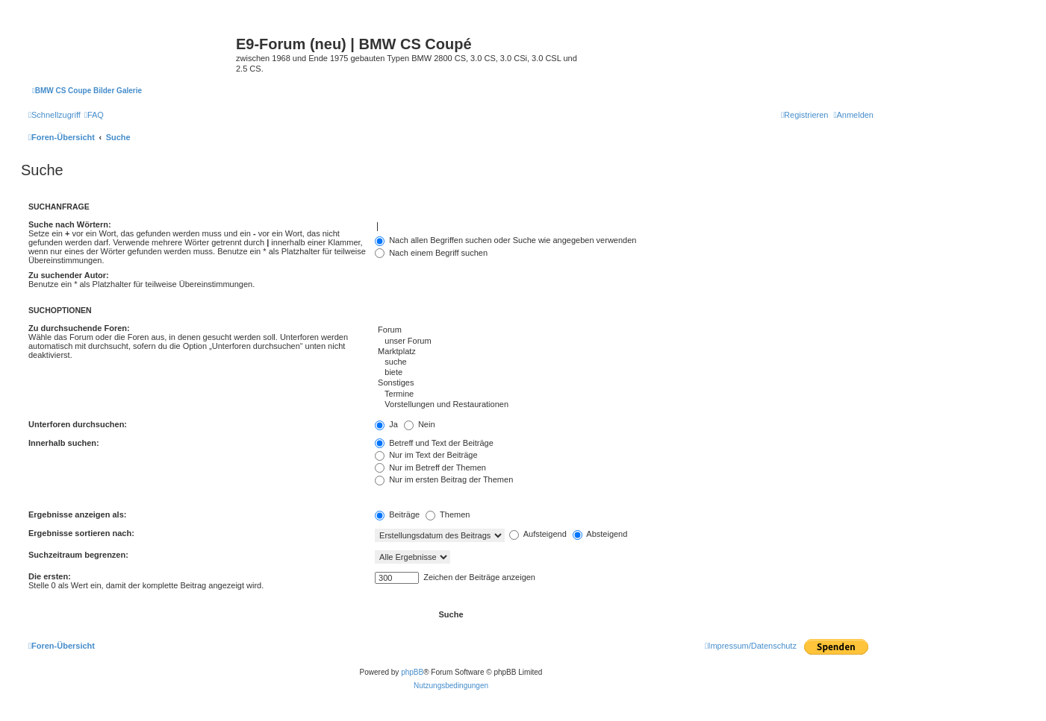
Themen (448, 514)
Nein (419, 424)
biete (624, 373)
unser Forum (624, 341)
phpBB (412, 672)
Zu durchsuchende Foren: (79, 328)
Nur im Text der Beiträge (426, 454)
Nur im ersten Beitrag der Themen (444, 479)
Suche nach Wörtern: (69, 224)
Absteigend (600, 533)
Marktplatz (624, 352)
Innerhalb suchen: (63, 442)
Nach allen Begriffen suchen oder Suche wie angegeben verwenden (505, 240)
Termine (624, 394)
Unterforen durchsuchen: (77, 424)
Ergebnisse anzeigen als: (77, 514)
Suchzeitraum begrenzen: (78, 554)
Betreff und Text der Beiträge (434, 442)
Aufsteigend (538, 533)
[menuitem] (94, 115)
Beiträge (397, 514)
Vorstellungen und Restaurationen (624, 405)
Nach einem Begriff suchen (431, 252)
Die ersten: (49, 576)
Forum (624, 330)
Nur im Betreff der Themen (430, 467)
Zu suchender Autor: (68, 275)
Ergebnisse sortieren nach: (81, 533)
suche (624, 362)
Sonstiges (624, 383)
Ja (386, 424)
